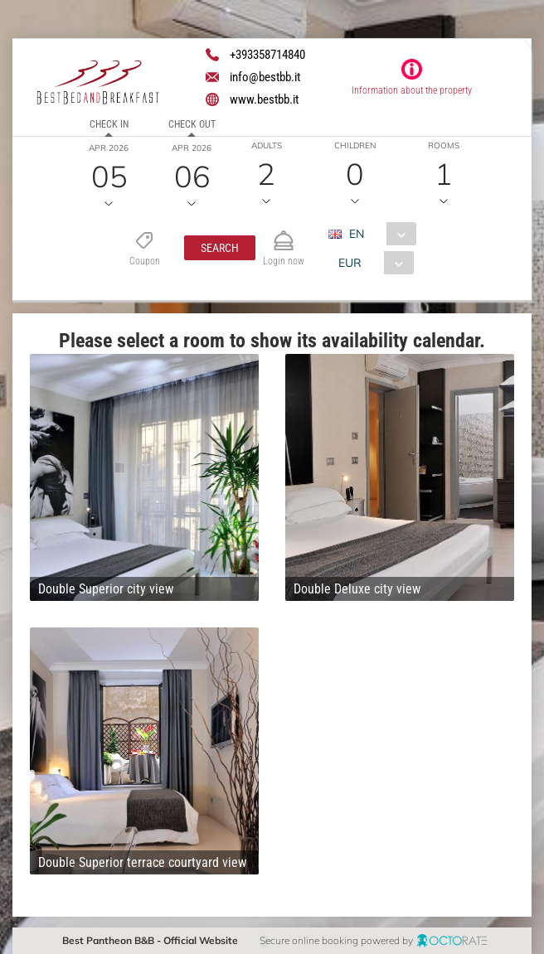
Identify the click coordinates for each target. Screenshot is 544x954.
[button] (219, 247)
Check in (109, 124)
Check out (192, 124)
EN (355, 233)
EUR (349, 262)
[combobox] (378, 234)
